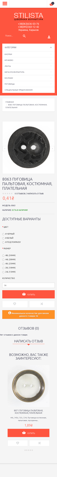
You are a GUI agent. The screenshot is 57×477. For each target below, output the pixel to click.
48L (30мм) (10, 255)
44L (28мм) (10, 259)
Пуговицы (10, 84)
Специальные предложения (19, 90)
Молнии (9, 78)
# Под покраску (13, 242)
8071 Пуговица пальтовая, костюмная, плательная (28, 411)
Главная (9, 102)
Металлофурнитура (14, 72)
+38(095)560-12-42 (28, 26)
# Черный (9, 234)
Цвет (6, 227)
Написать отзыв (35, 194)
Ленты (8, 66)
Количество (8, 278)
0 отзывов (20, 194)
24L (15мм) (10, 272)
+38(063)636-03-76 (28, 23)
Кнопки (8, 54)
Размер (7, 248)
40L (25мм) (10, 264)
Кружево (9, 60)
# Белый (9, 238)
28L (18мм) (10, 268)
